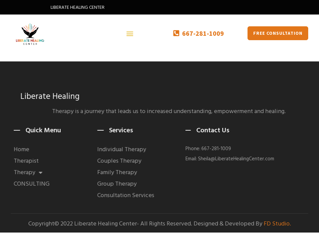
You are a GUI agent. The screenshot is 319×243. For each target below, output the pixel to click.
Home (27, 149)
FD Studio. (277, 225)
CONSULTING (37, 184)
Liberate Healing (69, 96)
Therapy (34, 172)
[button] (130, 33)
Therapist (32, 161)
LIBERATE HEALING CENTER (78, 7)
